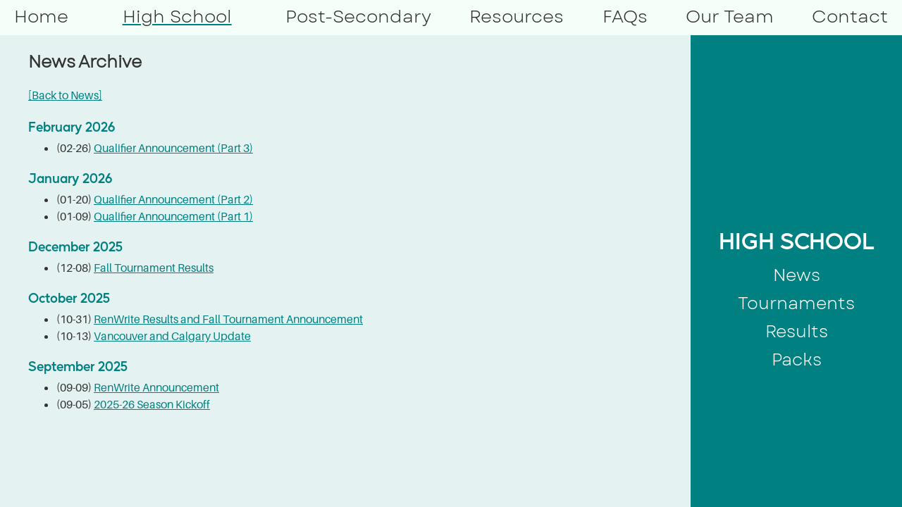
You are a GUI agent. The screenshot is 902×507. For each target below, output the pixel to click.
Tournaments (796, 303)
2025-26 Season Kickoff (152, 404)
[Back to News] (65, 95)
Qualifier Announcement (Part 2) (173, 199)
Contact (850, 17)
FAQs (625, 17)
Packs (797, 359)
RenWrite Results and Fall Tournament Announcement (228, 319)
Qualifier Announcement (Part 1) (173, 216)
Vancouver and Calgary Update (172, 336)
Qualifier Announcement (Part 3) (173, 148)
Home (41, 17)
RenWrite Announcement (156, 387)
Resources (516, 17)
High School (177, 17)
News (796, 275)
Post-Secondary (358, 17)
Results (796, 331)
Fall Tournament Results (154, 268)
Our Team (730, 17)
